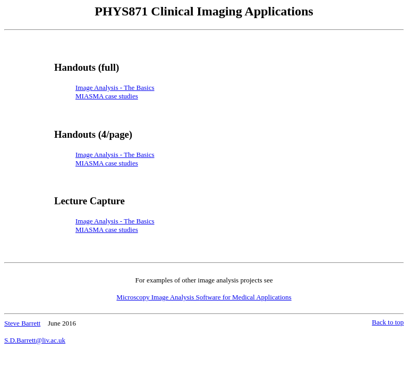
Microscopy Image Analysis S (203, 297)
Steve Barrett (22, 323)
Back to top (388, 322)
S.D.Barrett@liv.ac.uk (34, 340)
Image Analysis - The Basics (115, 155)
